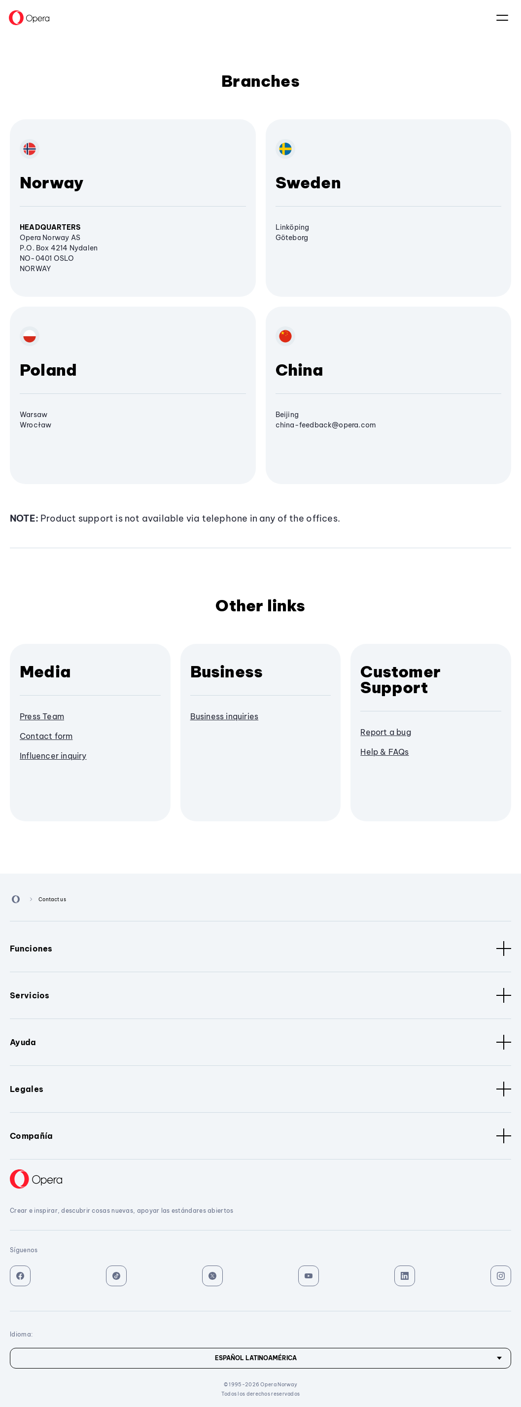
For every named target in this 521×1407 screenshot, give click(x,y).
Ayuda (260, 1042)
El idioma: (502, 18)
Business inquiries (224, 716)
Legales (260, 1089)
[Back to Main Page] (29, 17)
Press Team (42, 716)
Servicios (260, 995)
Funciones (260, 948)
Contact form (46, 736)
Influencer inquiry (53, 756)
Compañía (260, 1135)
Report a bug (385, 732)
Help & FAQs (384, 752)
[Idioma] (260, 1358)
